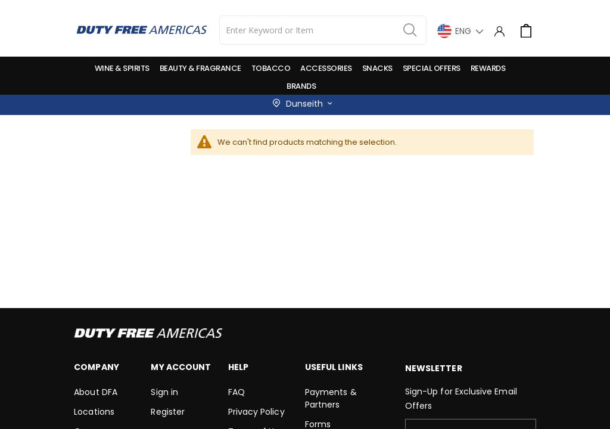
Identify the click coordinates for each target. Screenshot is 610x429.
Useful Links (334, 367)
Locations (94, 412)
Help (238, 367)
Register (168, 412)
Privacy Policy (256, 412)
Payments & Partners (331, 398)
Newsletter (433, 368)
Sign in (164, 392)
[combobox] (323, 30)
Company (96, 367)
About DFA (95, 392)
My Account (181, 367)
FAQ (236, 392)
